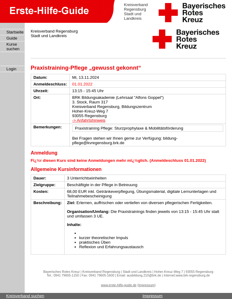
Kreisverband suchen (25, 296)
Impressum (147, 285)
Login (11, 69)
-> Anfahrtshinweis (88, 120)
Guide (11, 38)
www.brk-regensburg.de (193, 275)
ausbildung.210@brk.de (144, 275)
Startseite (14, 32)
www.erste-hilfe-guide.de (119, 285)
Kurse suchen (12, 46)
